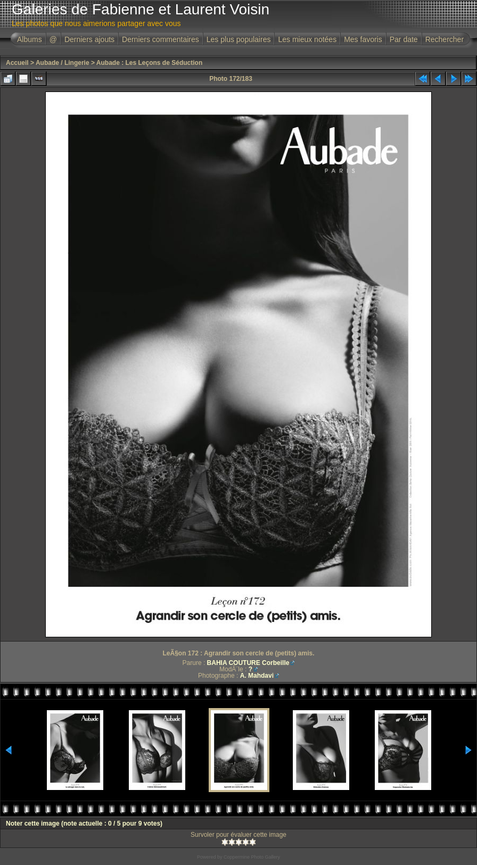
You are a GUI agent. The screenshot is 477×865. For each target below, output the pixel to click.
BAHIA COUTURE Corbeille (248, 663)
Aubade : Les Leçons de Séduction (149, 62)
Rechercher (444, 39)
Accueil (17, 62)
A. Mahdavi (257, 675)
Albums (29, 39)
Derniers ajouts (89, 39)
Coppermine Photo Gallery (252, 857)
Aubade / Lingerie (62, 62)
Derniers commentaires (160, 39)
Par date (404, 39)
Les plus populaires (239, 39)
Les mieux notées (307, 39)
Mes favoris (363, 39)
